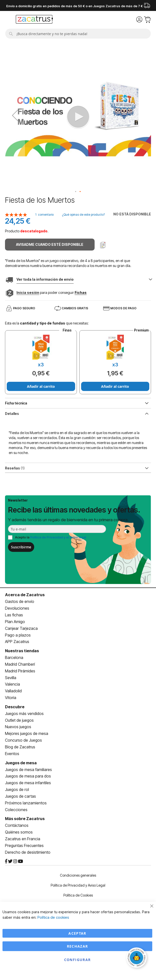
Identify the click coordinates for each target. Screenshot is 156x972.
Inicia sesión (27, 292)
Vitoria (10, 697)
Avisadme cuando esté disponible (49, 244)
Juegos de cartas (20, 796)
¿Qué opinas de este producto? (83, 214)
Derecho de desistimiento (27, 852)
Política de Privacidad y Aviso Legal (78, 885)
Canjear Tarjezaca (21, 628)
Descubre (14, 706)
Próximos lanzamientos (26, 802)
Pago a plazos (18, 635)
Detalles (12, 413)
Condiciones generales (78, 875)
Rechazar (77, 946)
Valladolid (13, 690)
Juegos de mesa (21, 762)
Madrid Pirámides (20, 670)
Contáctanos (16, 825)
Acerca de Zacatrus (25, 594)
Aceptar (77, 933)
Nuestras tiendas (22, 650)
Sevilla (10, 677)
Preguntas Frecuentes (24, 845)
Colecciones (16, 809)
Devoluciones (17, 608)
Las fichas (14, 614)
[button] (15, 115)
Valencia (12, 684)
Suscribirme (21, 547)
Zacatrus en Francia (22, 838)
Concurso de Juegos (23, 740)
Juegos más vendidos (24, 713)
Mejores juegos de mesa (26, 733)
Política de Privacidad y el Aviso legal (58, 537)
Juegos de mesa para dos (28, 776)
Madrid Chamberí (20, 664)
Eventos (12, 753)
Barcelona (14, 657)
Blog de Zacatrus (20, 746)
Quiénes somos (19, 832)
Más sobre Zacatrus (25, 818)
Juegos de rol (17, 789)
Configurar (77, 959)
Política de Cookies (78, 895)
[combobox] (78, 34)
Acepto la (50, 537)
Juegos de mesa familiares (28, 769)
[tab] (78, 413)
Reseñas (15, 468)
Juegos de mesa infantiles (28, 782)
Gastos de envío (19, 601)
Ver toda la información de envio (45, 279)
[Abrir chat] (137, 958)
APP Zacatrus (17, 641)
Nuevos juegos (18, 726)
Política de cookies (53, 917)
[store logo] (34, 20)
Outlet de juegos (19, 720)
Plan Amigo (15, 621)
